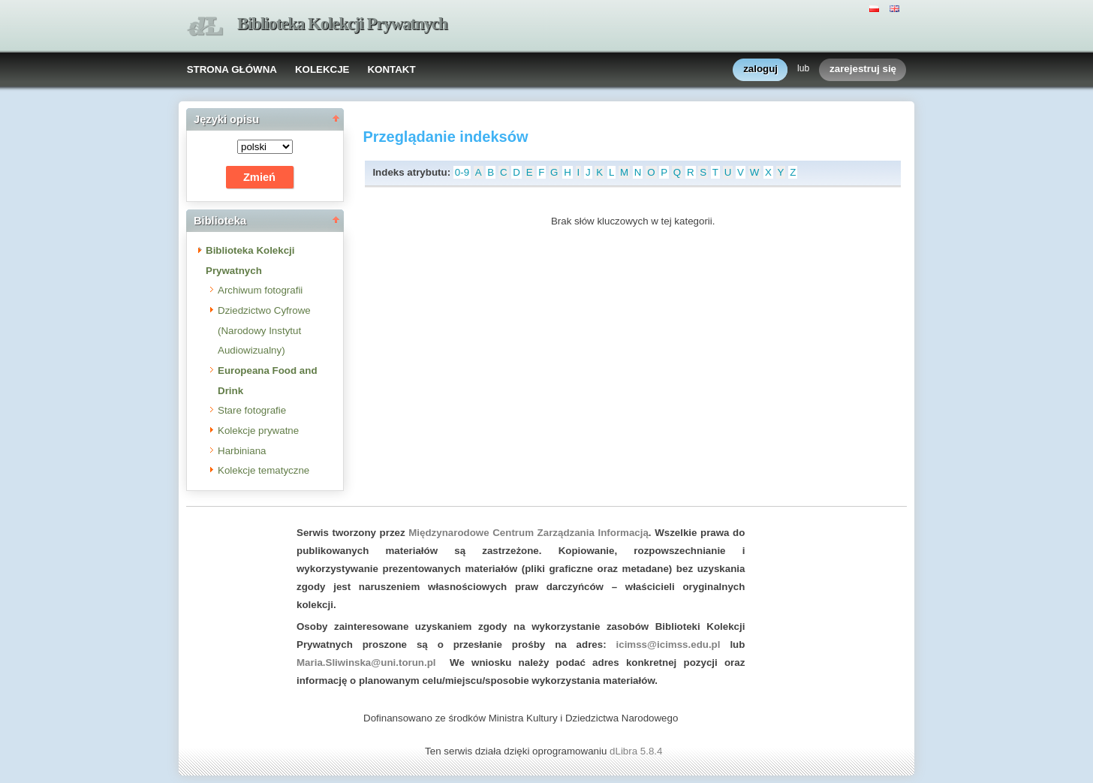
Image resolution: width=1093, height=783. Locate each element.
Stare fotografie (252, 410)
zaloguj (760, 69)
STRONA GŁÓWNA (232, 69)
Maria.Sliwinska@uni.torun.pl (366, 662)
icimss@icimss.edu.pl (668, 644)
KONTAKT (391, 69)
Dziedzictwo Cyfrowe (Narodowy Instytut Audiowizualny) (264, 330)
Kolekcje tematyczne (263, 470)
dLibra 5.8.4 (637, 751)
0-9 (462, 172)
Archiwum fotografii (260, 290)
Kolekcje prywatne (258, 430)
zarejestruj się (863, 69)
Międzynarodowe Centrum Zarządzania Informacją (528, 532)
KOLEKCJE (322, 69)
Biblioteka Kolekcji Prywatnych (342, 23)
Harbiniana (242, 450)
